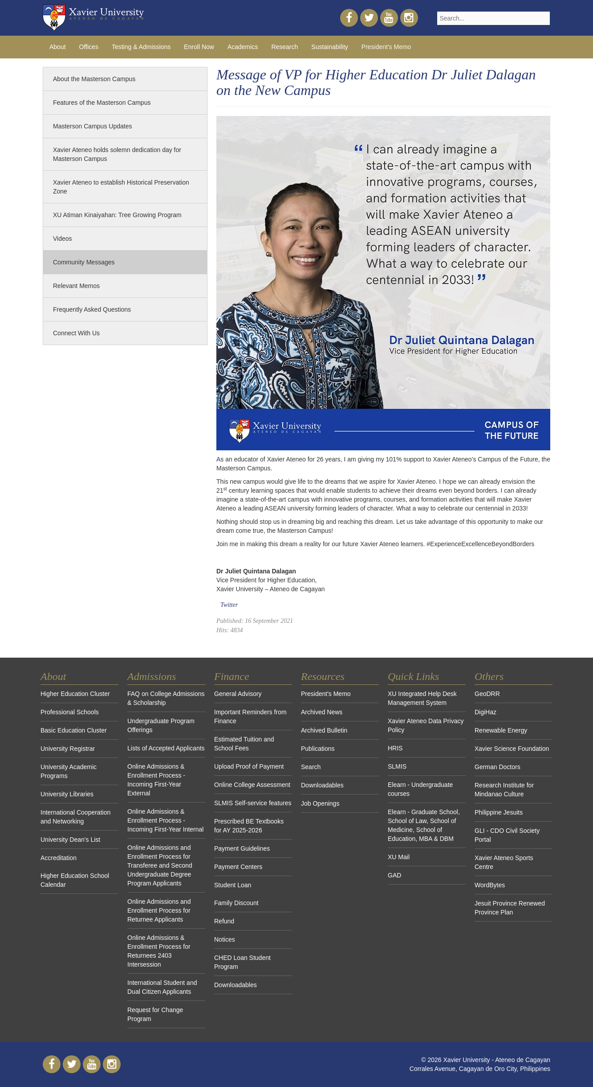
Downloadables (235, 984)
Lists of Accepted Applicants (166, 748)
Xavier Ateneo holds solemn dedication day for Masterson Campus (117, 154)
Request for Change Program (155, 1014)
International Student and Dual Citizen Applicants (162, 987)
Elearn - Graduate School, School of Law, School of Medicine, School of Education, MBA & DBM (424, 825)
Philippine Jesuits (499, 812)
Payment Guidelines (242, 848)
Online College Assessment (252, 784)
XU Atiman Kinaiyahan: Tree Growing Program (117, 214)
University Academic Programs (69, 771)
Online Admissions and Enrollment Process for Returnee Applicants (159, 910)
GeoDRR (487, 693)
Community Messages (84, 262)
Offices (88, 46)
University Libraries (67, 794)
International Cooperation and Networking (75, 817)
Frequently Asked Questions (92, 309)
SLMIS (397, 766)
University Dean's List (70, 839)
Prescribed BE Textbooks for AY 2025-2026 (249, 826)
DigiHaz (485, 712)
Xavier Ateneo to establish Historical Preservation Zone (121, 187)
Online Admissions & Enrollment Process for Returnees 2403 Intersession (159, 951)
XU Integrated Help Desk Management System (422, 698)
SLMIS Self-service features (253, 803)
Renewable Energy (501, 730)
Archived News (321, 712)
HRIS (395, 748)
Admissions (151, 676)
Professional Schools (70, 712)
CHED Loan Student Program (242, 962)
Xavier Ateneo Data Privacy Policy (425, 725)
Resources (323, 676)
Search (311, 766)
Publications (318, 748)
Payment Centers (238, 866)
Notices (224, 939)
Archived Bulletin (324, 730)
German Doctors (497, 766)
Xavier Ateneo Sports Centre (504, 862)
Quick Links (413, 676)
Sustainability (329, 46)
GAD (394, 875)
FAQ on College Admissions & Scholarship (166, 698)
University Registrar (68, 748)
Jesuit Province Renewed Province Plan (510, 908)
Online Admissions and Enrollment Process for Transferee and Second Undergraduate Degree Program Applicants (159, 865)
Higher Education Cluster (75, 693)
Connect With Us (76, 333)
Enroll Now (199, 46)
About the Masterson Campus (94, 78)
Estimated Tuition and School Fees (244, 744)
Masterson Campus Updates (92, 126)
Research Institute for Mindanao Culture (504, 790)
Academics (242, 46)
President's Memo (386, 46)
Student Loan (232, 885)
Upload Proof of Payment (249, 766)
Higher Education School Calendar (75, 880)
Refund (224, 921)
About (57, 46)
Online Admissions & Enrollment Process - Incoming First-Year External (156, 780)
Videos (62, 238)
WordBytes (490, 885)
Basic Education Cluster (74, 730)
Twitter (229, 604)
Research (284, 46)
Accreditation (59, 857)
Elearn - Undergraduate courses (420, 789)
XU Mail (399, 857)
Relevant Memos (76, 285)
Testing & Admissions (141, 46)
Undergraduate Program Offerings (161, 725)
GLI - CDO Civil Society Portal (507, 835)
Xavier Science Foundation (512, 748)
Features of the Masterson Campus (101, 102)
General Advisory (238, 693)
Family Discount (236, 902)
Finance (231, 676)
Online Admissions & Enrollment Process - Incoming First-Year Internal (165, 820)
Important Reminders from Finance (250, 716)
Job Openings (320, 803)
